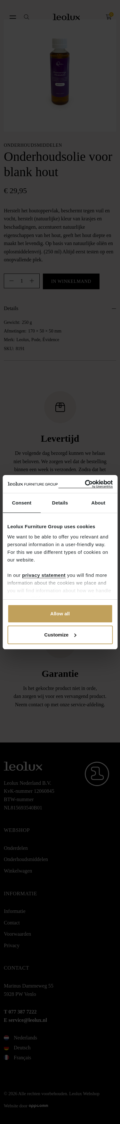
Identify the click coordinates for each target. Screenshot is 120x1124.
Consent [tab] (21, 502)
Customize (60, 634)
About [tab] (98, 502)
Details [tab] (60, 502)
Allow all (60, 613)
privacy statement (44, 575)
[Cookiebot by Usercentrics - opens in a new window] (85, 484)
